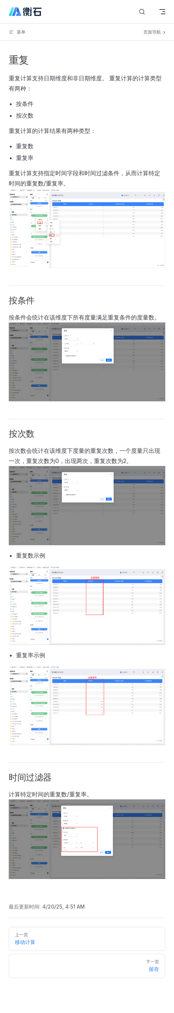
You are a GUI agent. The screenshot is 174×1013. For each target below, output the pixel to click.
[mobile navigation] (162, 11)
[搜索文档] (142, 12)
